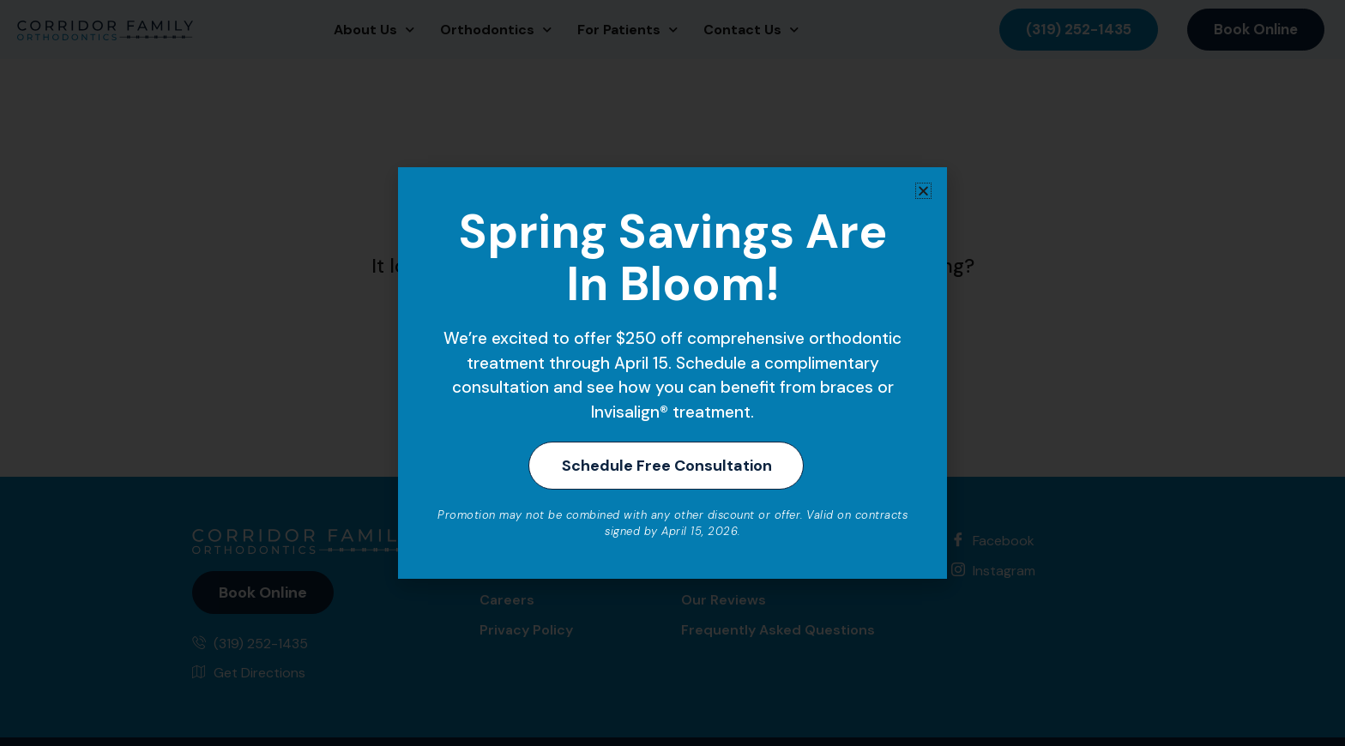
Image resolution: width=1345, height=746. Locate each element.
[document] (672, 373)
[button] (923, 189)
